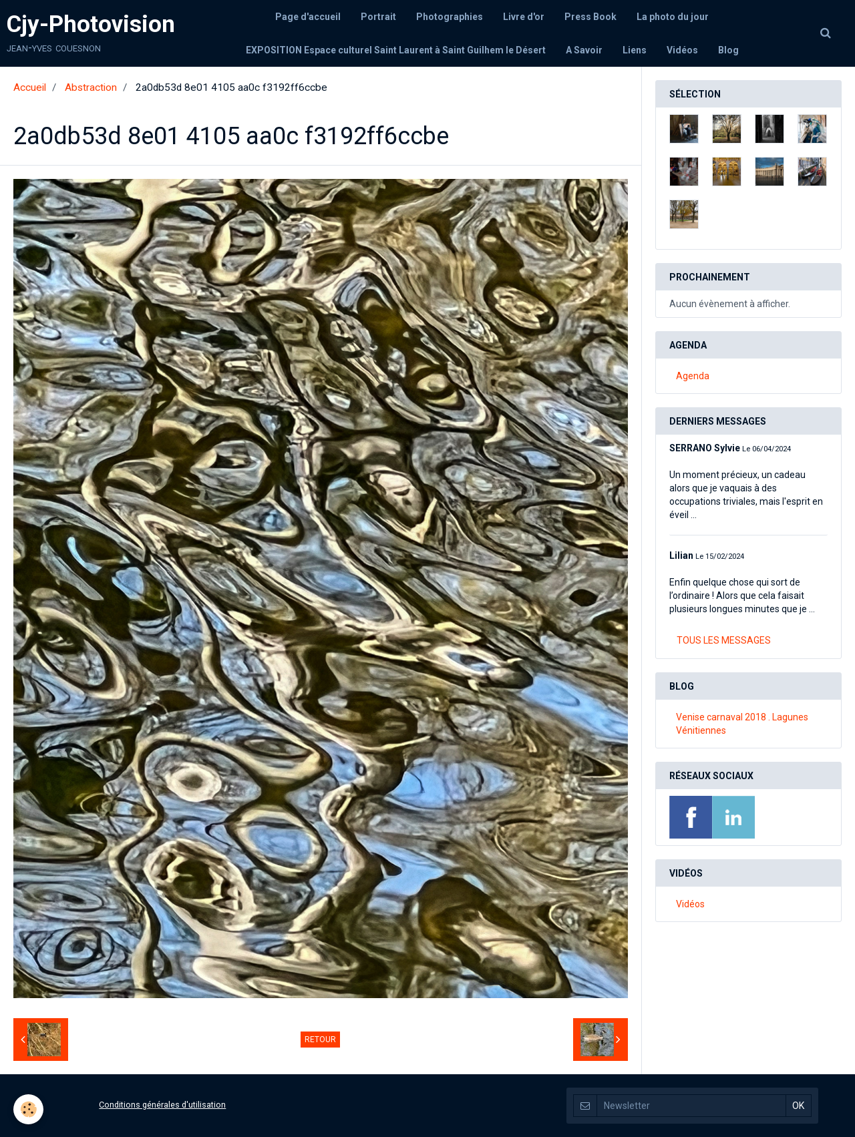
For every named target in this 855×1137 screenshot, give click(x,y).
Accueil (29, 87)
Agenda (692, 376)
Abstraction (91, 87)
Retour (320, 1039)
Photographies (449, 16)
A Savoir (584, 50)
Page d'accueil (308, 16)
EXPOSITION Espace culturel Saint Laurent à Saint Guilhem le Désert (396, 50)
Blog (728, 50)
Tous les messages (724, 640)
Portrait (378, 16)
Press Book (590, 16)
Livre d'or (523, 16)
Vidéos (682, 50)
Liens (635, 50)
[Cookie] (28, 1109)
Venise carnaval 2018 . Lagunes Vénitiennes (742, 724)
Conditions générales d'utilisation (162, 1105)
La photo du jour (673, 16)
